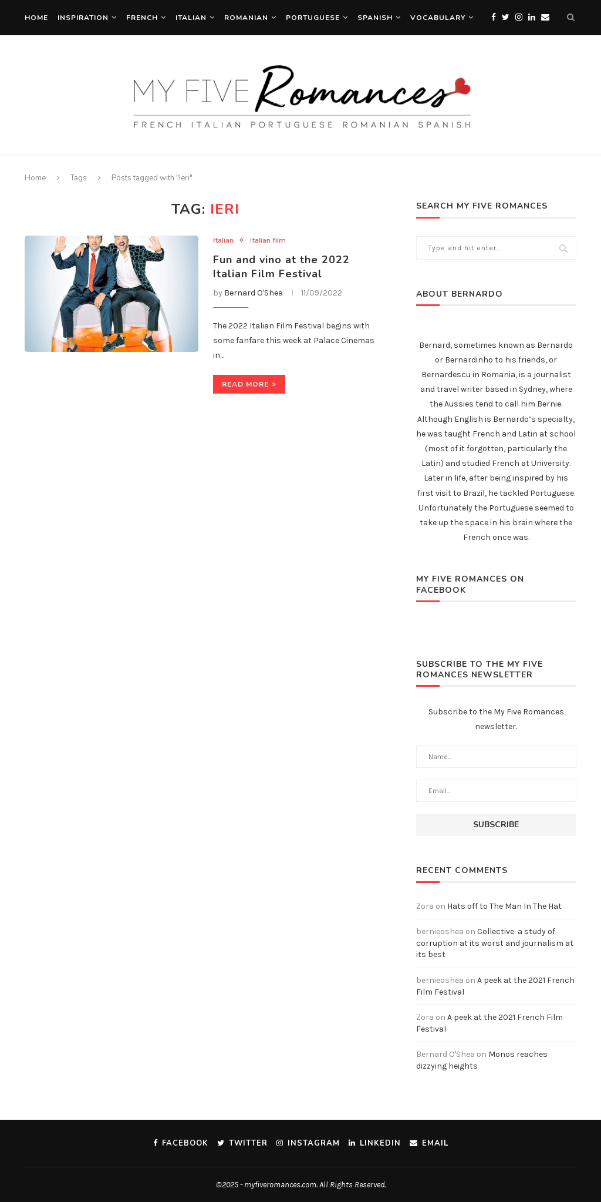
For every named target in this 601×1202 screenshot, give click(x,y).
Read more (249, 384)
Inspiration (83, 17)
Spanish (375, 17)
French (142, 17)
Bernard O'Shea (253, 293)
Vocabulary (437, 17)
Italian (191, 17)
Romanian (246, 17)
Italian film (268, 240)
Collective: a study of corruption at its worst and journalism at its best (494, 942)
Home (36, 17)
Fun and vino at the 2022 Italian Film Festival (281, 267)
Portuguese (313, 17)
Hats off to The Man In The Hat (504, 906)
